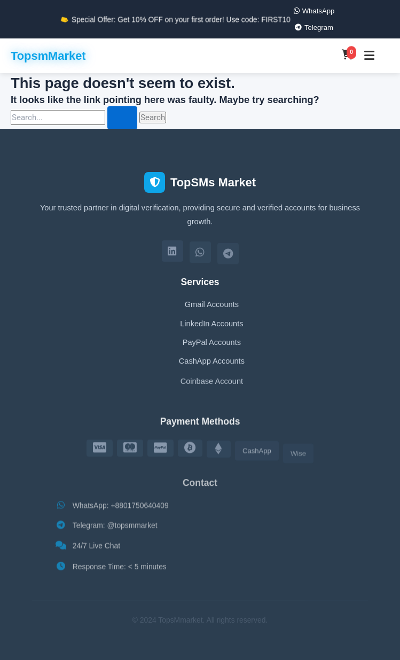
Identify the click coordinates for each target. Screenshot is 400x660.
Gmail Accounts (212, 305)
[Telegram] (228, 256)
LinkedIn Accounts (211, 324)
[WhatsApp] (200, 254)
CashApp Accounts (212, 364)
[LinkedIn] (172, 253)
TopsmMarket (48, 55)
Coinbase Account (212, 385)
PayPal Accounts (212, 344)
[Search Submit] (122, 117)
